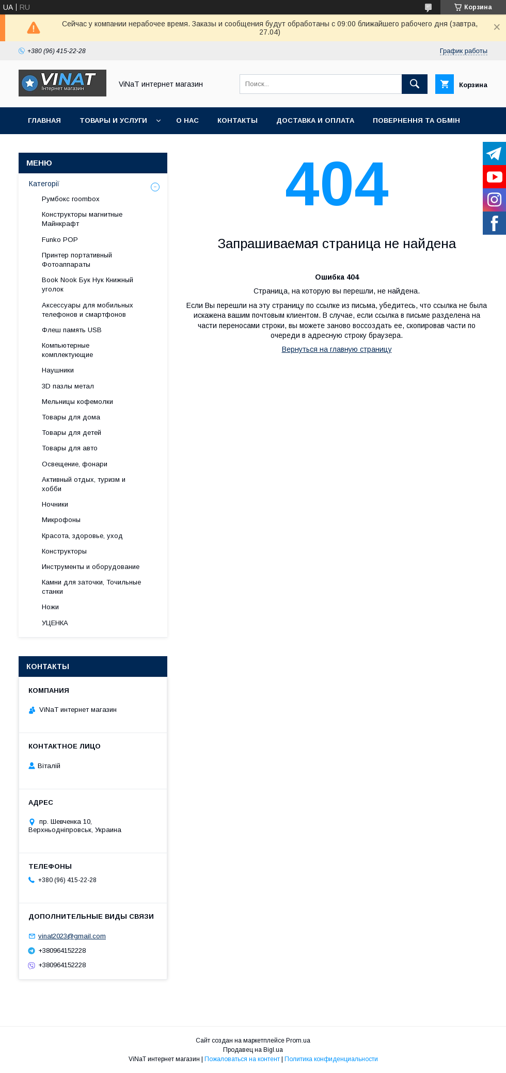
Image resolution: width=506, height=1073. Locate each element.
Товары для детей (71, 432)
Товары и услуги (113, 120)
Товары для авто (70, 448)
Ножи (50, 607)
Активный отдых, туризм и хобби (83, 484)
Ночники (55, 504)
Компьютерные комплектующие (67, 350)
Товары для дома (71, 417)
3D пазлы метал (68, 386)
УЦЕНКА (55, 623)
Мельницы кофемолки (77, 401)
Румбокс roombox (71, 199)
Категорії (44, 184)
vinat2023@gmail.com (72, 936)
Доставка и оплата (315, 120)
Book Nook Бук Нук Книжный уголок (87, 284)
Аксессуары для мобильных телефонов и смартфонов (87, 309)
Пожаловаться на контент (242, 1059)
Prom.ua (298, 1040)
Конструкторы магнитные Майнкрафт (82, 218)
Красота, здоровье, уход (82, 536)
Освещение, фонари (74, 464)
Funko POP (60, 239)
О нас (187, 120)
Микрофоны (61, 520)
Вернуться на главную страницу (337, 349)
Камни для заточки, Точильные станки (91, 586)
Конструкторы (64, 551)
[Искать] (415, 84)
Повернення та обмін (416, 120)
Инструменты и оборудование (90, 567)
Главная (44, 120)
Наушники (58, 370)
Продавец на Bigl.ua (253, 1049)
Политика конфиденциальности (331, 1059)
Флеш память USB (72, 330)
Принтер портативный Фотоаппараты (77, 259)
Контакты (237, 120)
